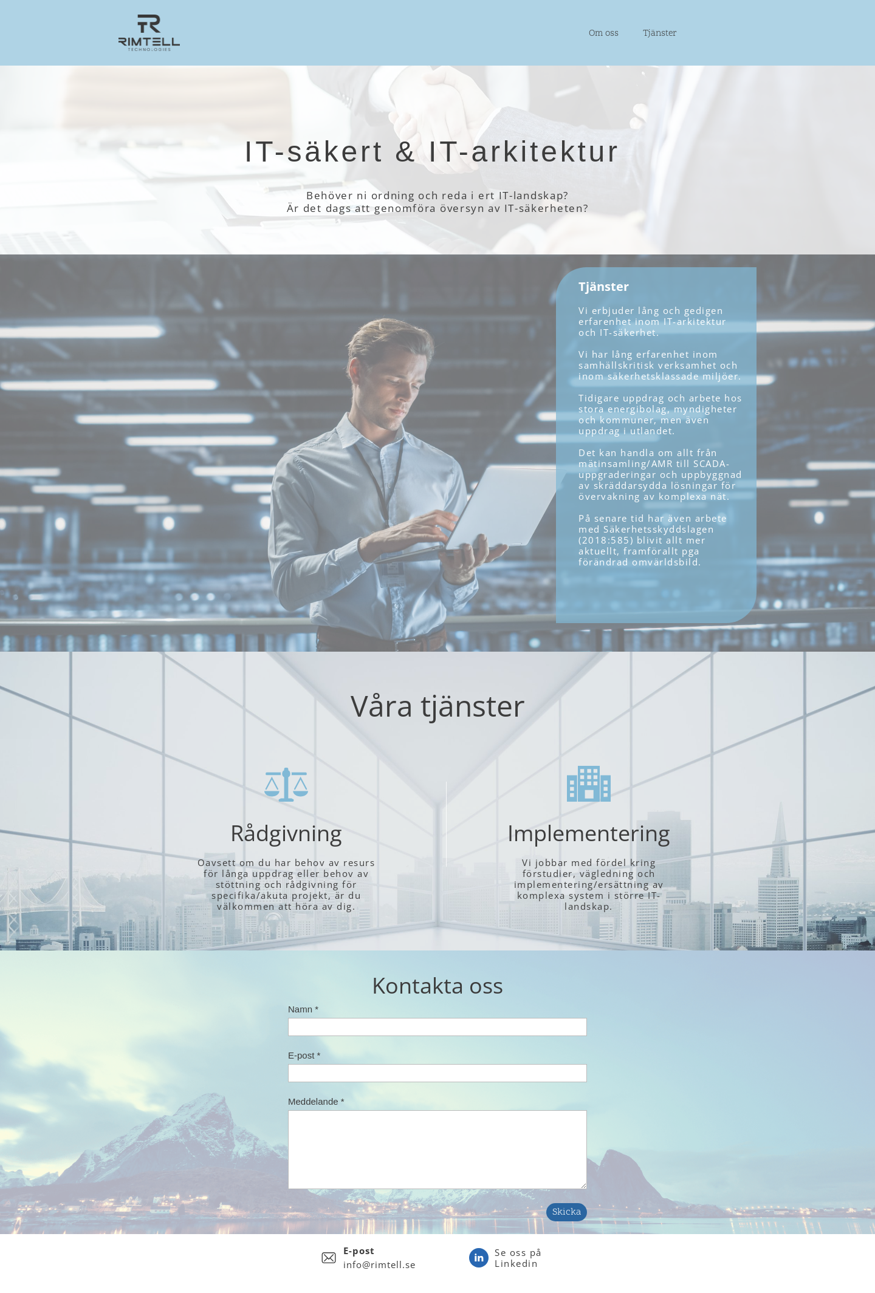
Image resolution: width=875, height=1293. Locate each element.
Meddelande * (316, 1101)
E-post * (304, 1055)
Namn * (303, 1009)
